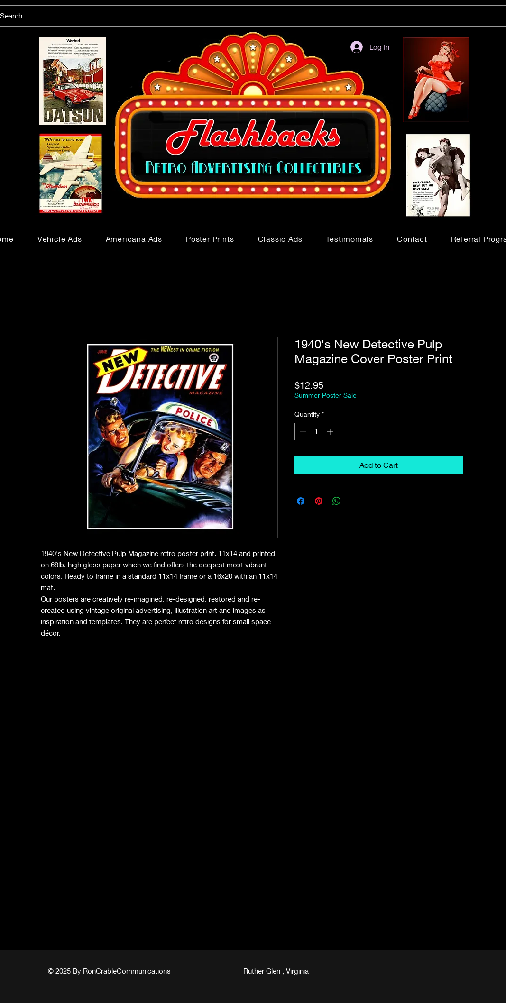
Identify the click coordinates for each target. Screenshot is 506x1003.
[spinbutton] (316, 431)
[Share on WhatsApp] (336, 501)
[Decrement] (302, 431)
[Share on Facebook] (300, 501)
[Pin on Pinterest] (318, 501)
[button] (60, 239)
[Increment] (331, 431)
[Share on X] (354, 501)
